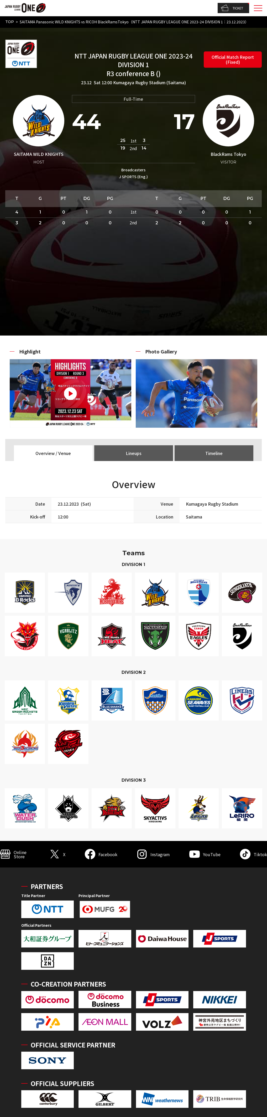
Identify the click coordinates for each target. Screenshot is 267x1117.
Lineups (134, 453)
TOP (9, 21)
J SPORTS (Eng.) (133, 176)
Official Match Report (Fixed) (233, 59)
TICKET (232, 8)
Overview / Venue (53, 453)
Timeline (214, 453)
